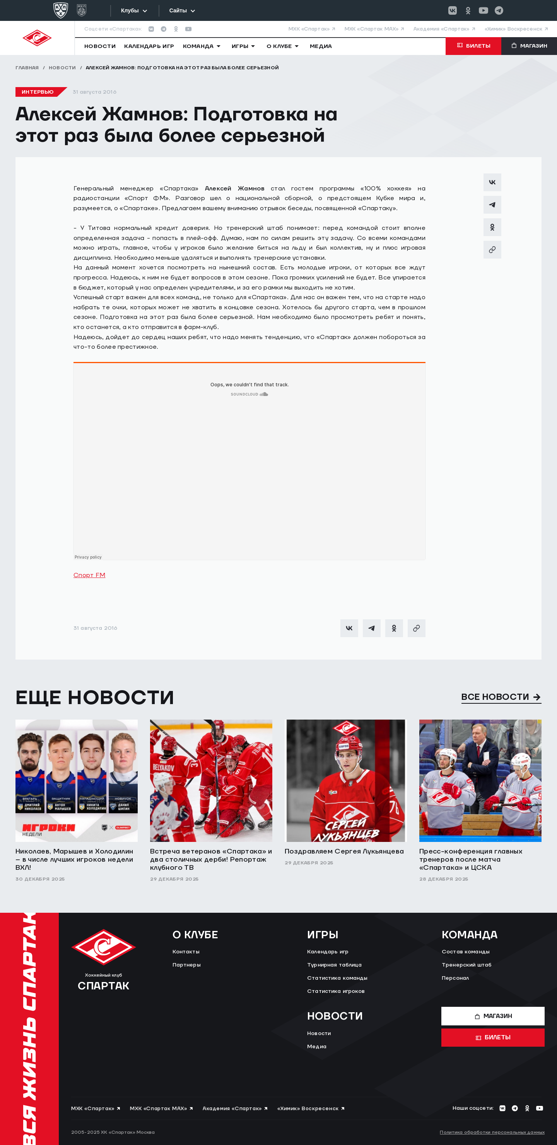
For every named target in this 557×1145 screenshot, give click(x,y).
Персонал (455, 978)
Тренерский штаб (467, 965)
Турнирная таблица (334, 965)
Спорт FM (89, 575)
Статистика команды (337, 978)
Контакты (186, 951)
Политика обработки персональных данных (492, 1132)
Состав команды (466, 951)
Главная (27, 68)
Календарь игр (328, 951)
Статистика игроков (336, 991)
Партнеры (187, 965)
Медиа (316, 1046)
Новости (62, 68)
